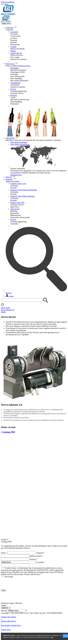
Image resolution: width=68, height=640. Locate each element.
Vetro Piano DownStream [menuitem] (20, 144)
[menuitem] (10, 28)
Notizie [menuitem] (13, 51)
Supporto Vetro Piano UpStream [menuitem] (22, 196)
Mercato (4, 611)
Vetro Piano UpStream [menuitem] (18, 142)
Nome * (4, 553)
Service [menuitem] (13, 89)
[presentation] (19, 582)
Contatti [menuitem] (13, 47)
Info (52, 637)
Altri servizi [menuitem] (14, 209)
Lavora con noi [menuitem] (16, 53)
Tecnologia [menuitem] (14, 68)
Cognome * (40, 553)
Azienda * (41, 562)
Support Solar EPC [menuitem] (17, 203)
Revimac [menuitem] (13, 95)
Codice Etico (6, 630)
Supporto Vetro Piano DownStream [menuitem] (23, 190)
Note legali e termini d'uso (11, 625)
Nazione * (33, 559)
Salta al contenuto (7, 2)
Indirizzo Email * (36, 556)
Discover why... (25, 66)
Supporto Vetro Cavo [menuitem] (18, 184)
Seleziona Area (16, 175)
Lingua (3, 605)
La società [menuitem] (14, 32)
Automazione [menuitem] (15, 83)
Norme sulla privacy (8, 621)
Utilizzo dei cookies (8, 617)
